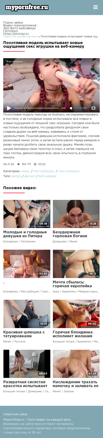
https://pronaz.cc (16, 34)
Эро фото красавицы (19, 28)
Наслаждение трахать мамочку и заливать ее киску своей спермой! (75, 386)
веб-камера (47, 176)
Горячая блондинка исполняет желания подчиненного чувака (75, 336)
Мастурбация (43, 171)
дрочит (30, 176)
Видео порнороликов (19, 25)
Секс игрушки (69, 171)
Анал (25, 171)
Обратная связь (15, 414)
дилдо (16, 176)
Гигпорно (10, 31)
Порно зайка (13, 22)
